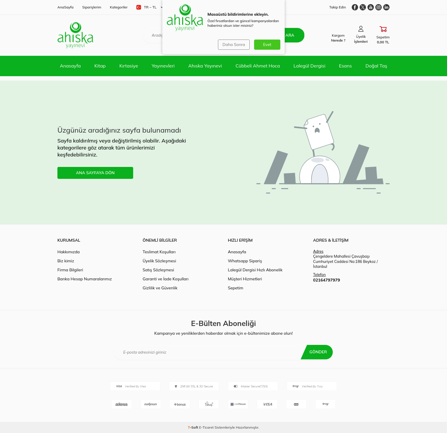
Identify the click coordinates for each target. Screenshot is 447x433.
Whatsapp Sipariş (245, 260)
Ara (289, 35)
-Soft (193, 427)
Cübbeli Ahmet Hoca (257, 66)
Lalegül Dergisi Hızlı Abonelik (255, 269)
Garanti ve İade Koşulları (166, 278)
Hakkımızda (68, 251)
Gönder (318, 351)
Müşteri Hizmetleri (245, 278)
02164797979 (326, 280)
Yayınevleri (163, 66)
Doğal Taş (376, 66)
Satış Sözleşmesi (158, 269)
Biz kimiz (65, 260)
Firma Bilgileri (70, 269)
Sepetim (235, 288)
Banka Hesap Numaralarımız (84, 278)
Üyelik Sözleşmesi (159, 260)
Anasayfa (70, 66)
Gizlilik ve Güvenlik (160, 288)
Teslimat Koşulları (159, 251)
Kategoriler (119, 7)
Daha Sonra (234, 44)
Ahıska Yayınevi (205, 66)
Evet (267, 44)
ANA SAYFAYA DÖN (95, 172)
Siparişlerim (91, 7)
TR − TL (149, 7)
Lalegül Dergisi (309, 66)
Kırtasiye (128, 66)
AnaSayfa (65, 7)
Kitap (100, 66)
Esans (345, 66)
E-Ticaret (206, 427)
